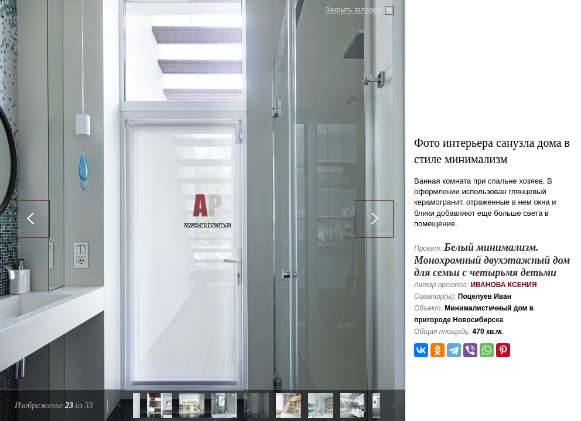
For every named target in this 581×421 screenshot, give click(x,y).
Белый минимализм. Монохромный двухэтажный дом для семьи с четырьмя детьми (492, 259)
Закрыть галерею (354, 10)
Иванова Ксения (503, 285)
